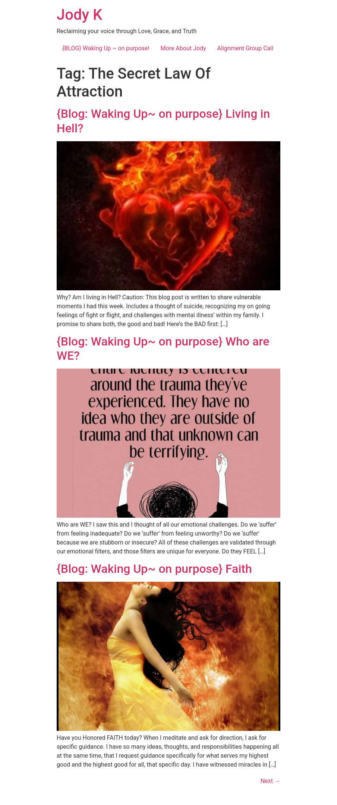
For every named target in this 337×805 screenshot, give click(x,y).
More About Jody (183, 48)
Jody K (79, 14)
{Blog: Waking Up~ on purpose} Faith (154, 569)
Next (270, 781)
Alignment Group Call (245, 48)
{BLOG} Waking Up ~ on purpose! (105, 48)
